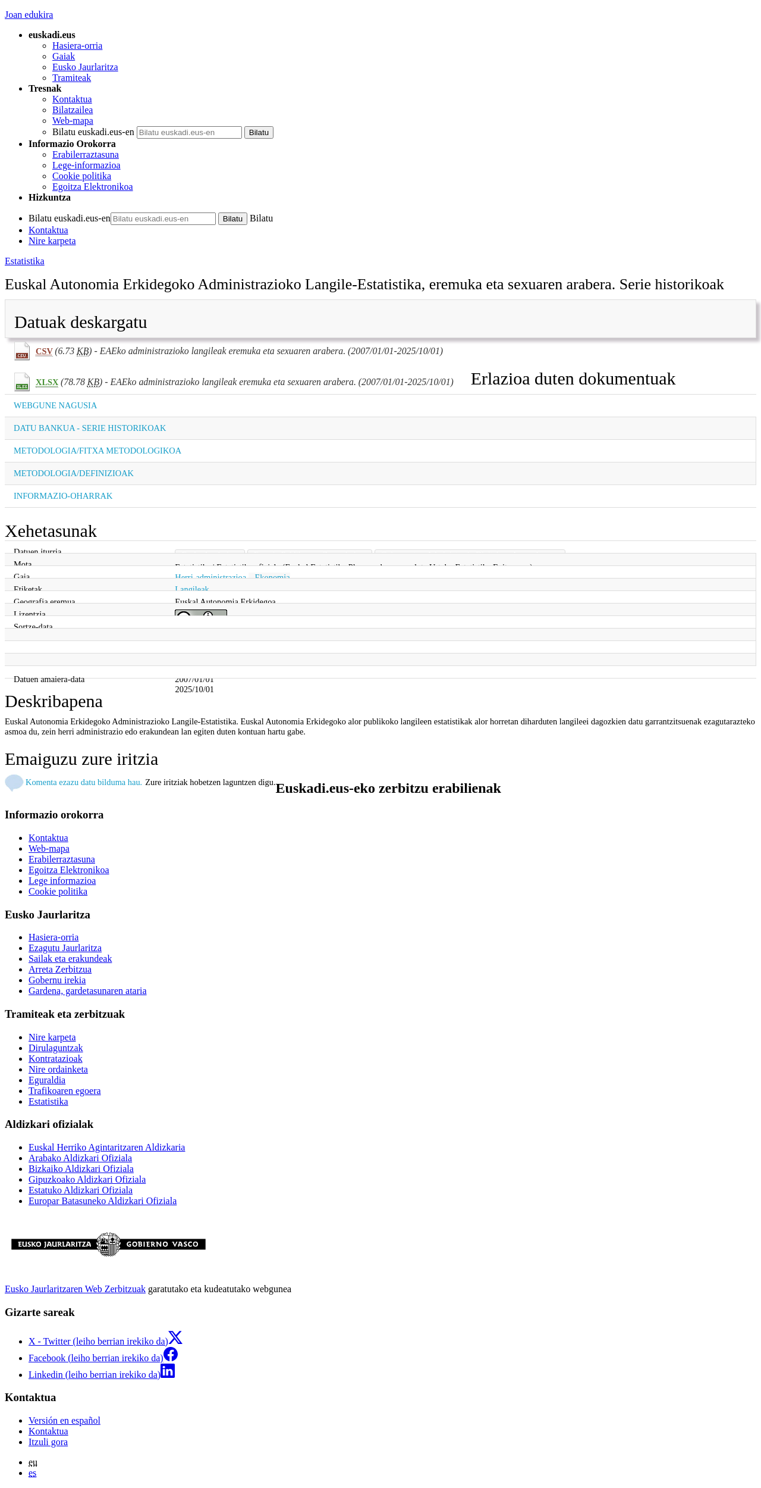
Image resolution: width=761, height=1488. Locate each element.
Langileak (192, 589)
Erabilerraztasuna (85, 154)
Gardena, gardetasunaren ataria (88, 991)
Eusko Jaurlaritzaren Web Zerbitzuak (75, 1289)
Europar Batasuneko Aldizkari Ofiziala (103, 1201)
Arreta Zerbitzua (60, 969)
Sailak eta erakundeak (70, 959)
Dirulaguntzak (56, 1048)
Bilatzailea (72, 110)
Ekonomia (272, 577)
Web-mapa (72, 120)
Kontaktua (72, 99)
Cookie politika (81, 176)
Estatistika (25, 261)
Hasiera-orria (77, 45)
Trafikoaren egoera (65, 1091)
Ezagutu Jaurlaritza (65, 948)
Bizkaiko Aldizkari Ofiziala (81, 1169)
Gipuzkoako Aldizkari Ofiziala (87, 1179)
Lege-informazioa (86, 165)
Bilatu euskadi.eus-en (93, 132)
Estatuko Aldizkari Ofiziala (81, 1190)
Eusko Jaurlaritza (85, 67)
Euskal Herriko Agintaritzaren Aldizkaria (107, 1147)
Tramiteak (71, 78)
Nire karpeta (52, 241)
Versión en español (64, 1420)
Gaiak (63, 56)
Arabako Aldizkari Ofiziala (80, 1158)
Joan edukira (29, 15)
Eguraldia (47, 1080)
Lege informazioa (62, 881)
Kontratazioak (56, 1059)
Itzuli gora (48, 1442)
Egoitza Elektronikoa (92, 187)
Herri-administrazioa (210, 577)
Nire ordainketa (58, 1069)
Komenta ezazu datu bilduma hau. (84, 782)
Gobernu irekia (57, 980)
